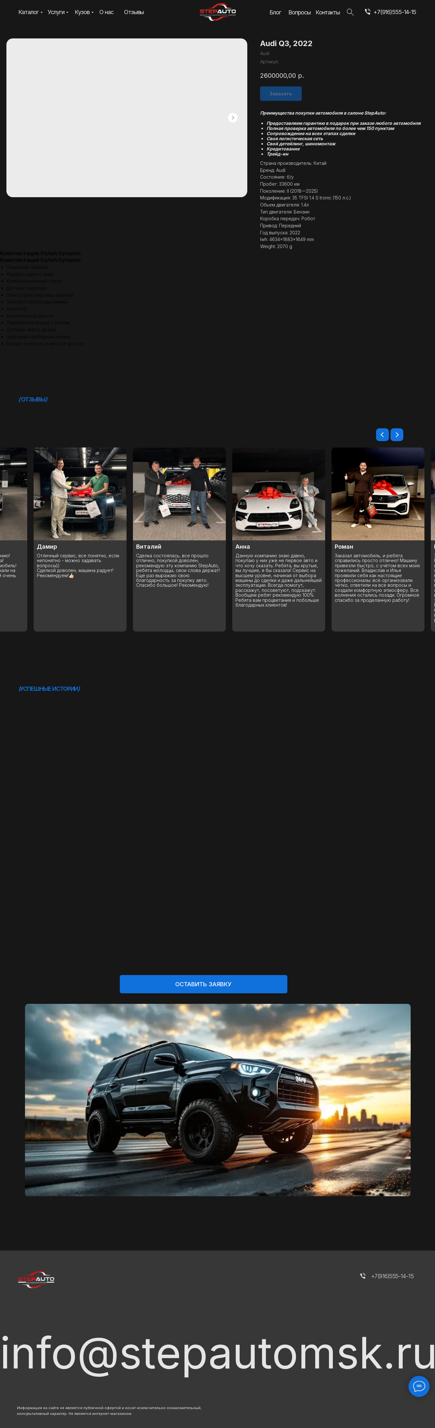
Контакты (328, 12)
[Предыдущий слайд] (382, 434)
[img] (367, 12)
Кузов (82, 11)
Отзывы (134, 11)
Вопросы (299, 12)
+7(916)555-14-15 (394, 11)
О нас (106, 11)
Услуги (56, 11)
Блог (275, 12)
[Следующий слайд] (396, 434)
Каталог (28, 11)
